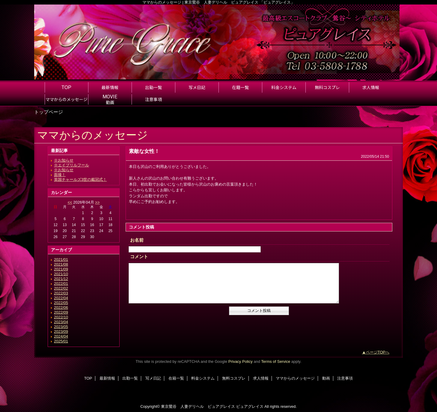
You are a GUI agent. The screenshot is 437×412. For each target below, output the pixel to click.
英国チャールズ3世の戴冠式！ (80, 179)
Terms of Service (275, 361)
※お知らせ (63, 160)
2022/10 (61, 317)
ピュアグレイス (249, 406)
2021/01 (61, 259)
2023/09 (61, 331)
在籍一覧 (176, 378)
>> (97, 202)
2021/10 (61, 274)
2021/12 (61, 278)
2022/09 (61, 312)
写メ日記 (153, 378)
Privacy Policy (240, 361)
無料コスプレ (233, 378)
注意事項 (345, 378)
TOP (66, 87)
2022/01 (61, 283)
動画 (326, 378)
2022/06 (61, 307)
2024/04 (61, 336)
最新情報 (107, 378)
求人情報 (261, 378)
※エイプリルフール (71, 165)
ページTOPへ (378, 352)
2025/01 (61, 341)
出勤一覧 (130, 378)
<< (69, 202)
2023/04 (61, 322)
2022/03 (61, 293)
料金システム (203, 378)
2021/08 (61, 264)
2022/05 (61, 302)
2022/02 (61, 288)
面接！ (60, 174)
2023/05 (61, 326)
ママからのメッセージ (295, 378)
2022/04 (61, 298)
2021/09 (61, 269)
